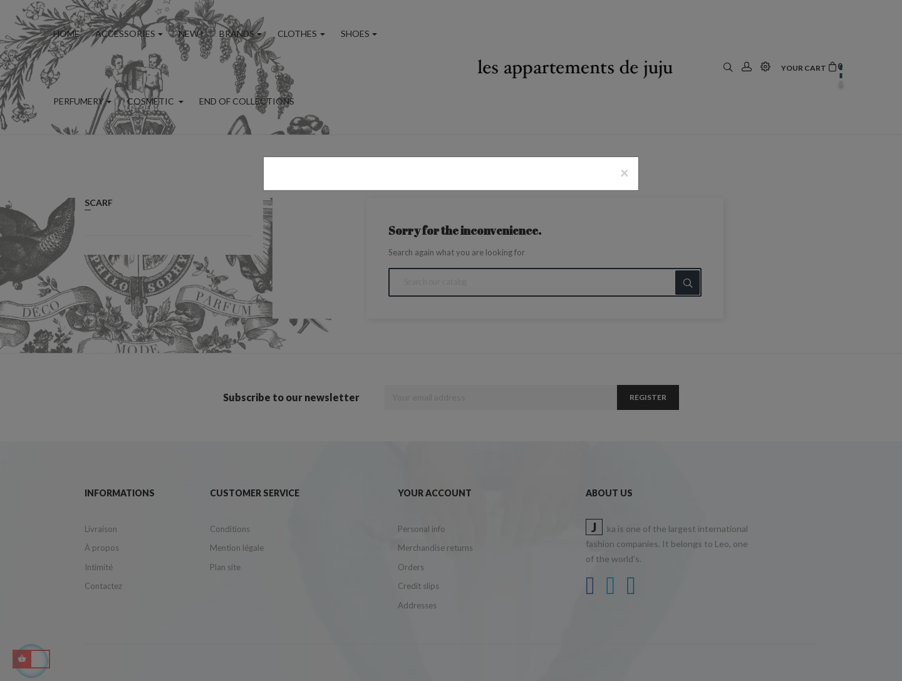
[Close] (624, 172)
